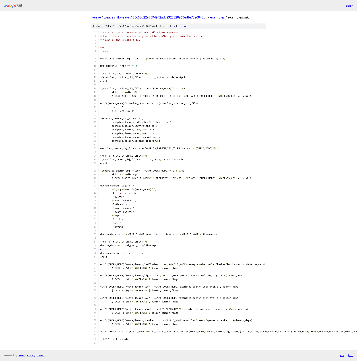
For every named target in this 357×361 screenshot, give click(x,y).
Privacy (31, 355)
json (350, 355)
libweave (123, 17)
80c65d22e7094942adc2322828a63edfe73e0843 (168, 17)
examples (217, 17)
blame (183, 26)
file (164, 26)
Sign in (349, 5)
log (173, 26)
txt (342, 355)
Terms (41, 355)
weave (96, 17)
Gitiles (21, 355)
